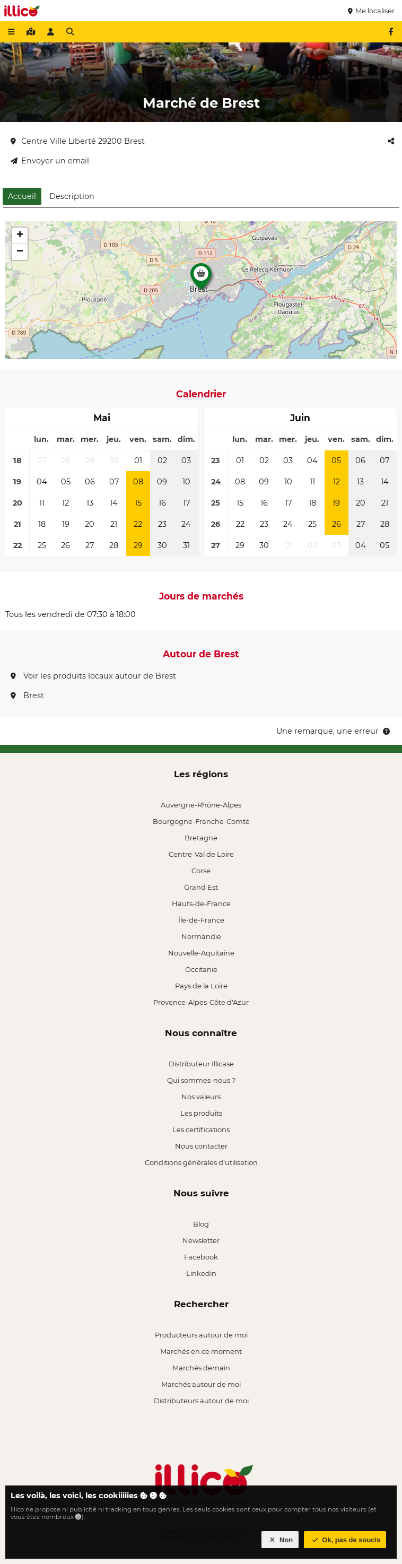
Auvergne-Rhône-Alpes (201, 805)
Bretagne (201, 837)
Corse (201, 870)
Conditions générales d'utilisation (201, 1162)
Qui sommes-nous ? (201, 1080)
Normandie (201, 936)
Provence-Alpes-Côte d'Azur (201, 1002)
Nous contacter (201, 1146)
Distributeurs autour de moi (201, 1400)
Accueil (22, 196)
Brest (27, 695)
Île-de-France (201, 920)
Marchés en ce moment (201, 1351)
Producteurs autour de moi (201, 1335)
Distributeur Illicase (201, 1063)
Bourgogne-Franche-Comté (201, 821)
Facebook (201, 1257)
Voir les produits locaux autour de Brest (93, 676)
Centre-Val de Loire (201, 854)
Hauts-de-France (201, 903)
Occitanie (201, 969)
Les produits (201, 1113)
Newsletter (201, 1240)
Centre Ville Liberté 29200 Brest (78, 141)
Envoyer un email (50, 161)
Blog (201, 1224)
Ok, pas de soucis (345, 1540)
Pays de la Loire (201, 985)
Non (280, 1540)
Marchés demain (201, 1367)
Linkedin (201, 1273)
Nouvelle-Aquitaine (201, 953)
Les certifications (201, 1129)
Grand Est (201, 887)
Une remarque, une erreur (333, 731)
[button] (201, 279)
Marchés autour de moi (201, 1384)
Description (71, 196)
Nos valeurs (201, 1096)
